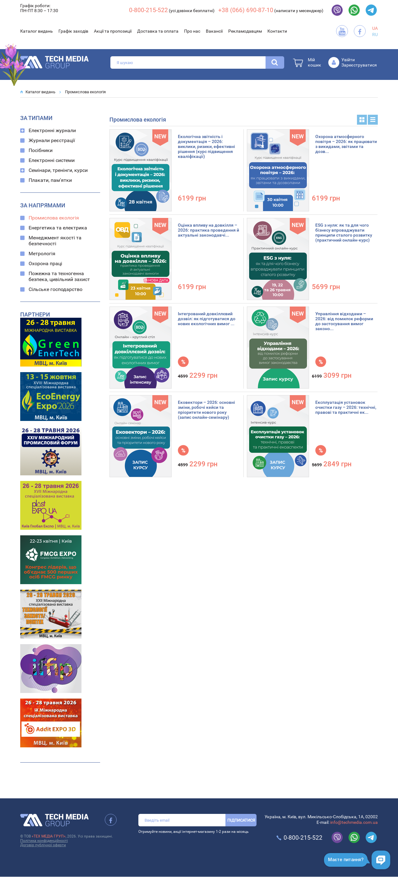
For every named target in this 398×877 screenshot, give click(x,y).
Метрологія (42, 253)
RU (375, 34)
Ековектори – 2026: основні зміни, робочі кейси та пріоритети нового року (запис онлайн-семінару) (206, 410)
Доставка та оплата (157, 31)
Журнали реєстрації (52, 140)
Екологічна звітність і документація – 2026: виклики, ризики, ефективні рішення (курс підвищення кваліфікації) (206, 146)
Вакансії (214, 31)
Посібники (41, 150)
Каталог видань (36, 31)
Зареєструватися (359, 64)
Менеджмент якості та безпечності (55, 241)
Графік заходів (73, 31)
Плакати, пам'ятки (50, 180)
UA (375, 28)
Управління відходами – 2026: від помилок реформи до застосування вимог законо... (344, 321)
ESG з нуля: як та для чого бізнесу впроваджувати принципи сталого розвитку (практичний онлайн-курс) (343, 232)
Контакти (277, 31)
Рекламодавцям (245, 31)
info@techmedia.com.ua (354, 822)
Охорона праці (45, 263)
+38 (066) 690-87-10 (245, 10)
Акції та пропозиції (113, 31)
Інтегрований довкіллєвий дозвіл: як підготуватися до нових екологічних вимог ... (206, 318)
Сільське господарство (55, 289)
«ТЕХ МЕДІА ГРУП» (49, 836)
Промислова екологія (85, 92)
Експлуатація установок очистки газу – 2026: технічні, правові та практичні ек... (345, 407)
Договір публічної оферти (43, 845)
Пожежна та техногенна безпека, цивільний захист (59, 276)
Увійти (348, 59)
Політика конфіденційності (44, 840)
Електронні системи (52, 160)
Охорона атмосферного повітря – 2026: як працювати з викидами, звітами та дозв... (346, 144)
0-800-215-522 (148, 10)
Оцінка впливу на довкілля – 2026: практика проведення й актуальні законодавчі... (208, 230)
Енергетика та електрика (58, 228)
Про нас (192, 31)
